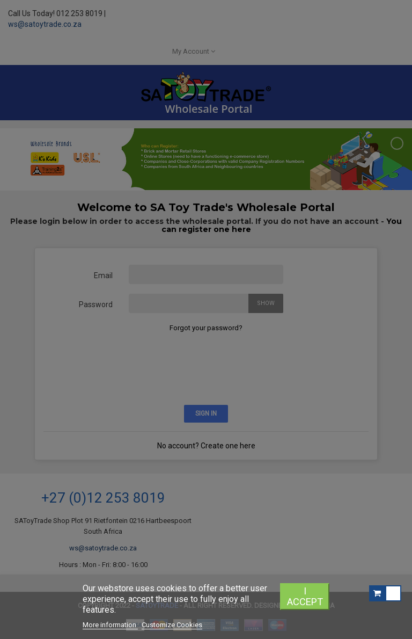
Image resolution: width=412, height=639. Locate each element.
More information (110, 625)
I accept (305, 596)
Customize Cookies (172, 625)
